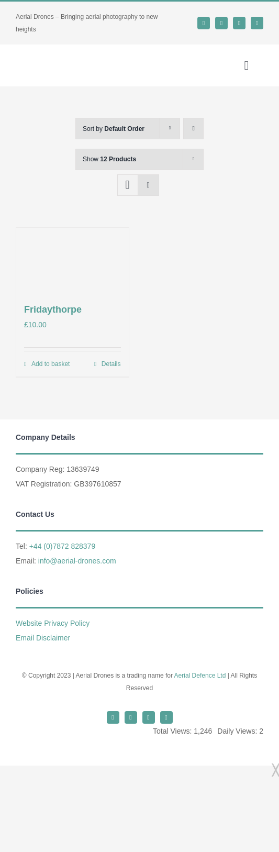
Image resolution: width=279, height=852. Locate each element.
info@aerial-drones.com (77, 561)
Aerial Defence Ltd (200, 675)
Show (109, 159)
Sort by (113, 128)
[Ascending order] (193, 128)
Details (111, 364)
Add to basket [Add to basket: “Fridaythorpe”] (50, 364)
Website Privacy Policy (53, 623)
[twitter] (203, 23)
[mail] (239, 23)
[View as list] (148, 185)
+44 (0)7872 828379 (62, 546)
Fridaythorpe (53, 309)
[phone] (257, 23)
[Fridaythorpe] (72, 259)
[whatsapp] (221, 23)
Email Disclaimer (43, 638)
